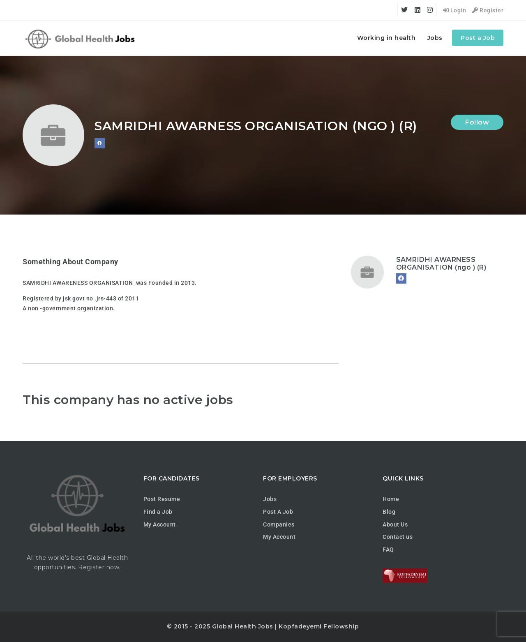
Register (487, 10)
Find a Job (158, 511)
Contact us (398, 536)
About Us (395, 524)
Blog (389, 511)
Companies (279, 524)
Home (391, 499)
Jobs (435, 38)
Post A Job (278, 511)
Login (454, 10)
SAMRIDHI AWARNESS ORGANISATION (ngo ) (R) (441, 263)
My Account (159, 524)
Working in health (386, 38)
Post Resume (161, 499)
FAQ (388, 549)
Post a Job (478, 38)
